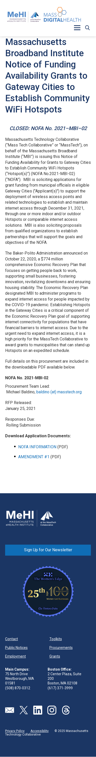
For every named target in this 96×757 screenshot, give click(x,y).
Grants (54, 656)
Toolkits (55, 639)
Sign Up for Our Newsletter (48, 549)
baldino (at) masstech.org (59, 391)
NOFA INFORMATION (37, 446)
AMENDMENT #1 (33, 456)
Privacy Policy (15, 731)
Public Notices (16, 648)
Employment (15, 656)
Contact (11, 639)
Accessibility (39, 731)
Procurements (61, 648)
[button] (77, 27)
